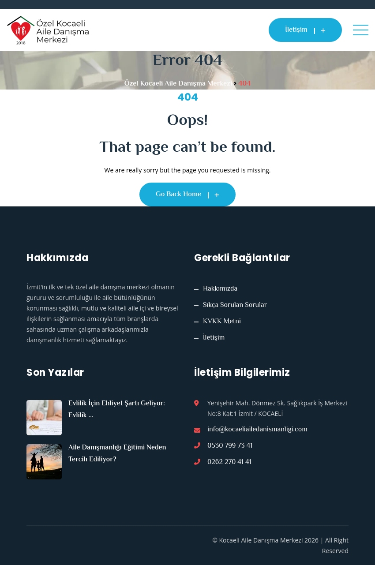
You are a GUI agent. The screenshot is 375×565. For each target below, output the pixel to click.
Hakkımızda (220, 289)
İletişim (305, 30)
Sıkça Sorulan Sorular (235, 305)
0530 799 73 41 (229, 446)
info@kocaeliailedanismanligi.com (257, 430)
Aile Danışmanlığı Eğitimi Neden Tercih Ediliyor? (117, 453)
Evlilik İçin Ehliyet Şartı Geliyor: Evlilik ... (116, 409)
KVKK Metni (222, 322)
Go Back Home (187, 194)
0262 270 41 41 (229, 462)
